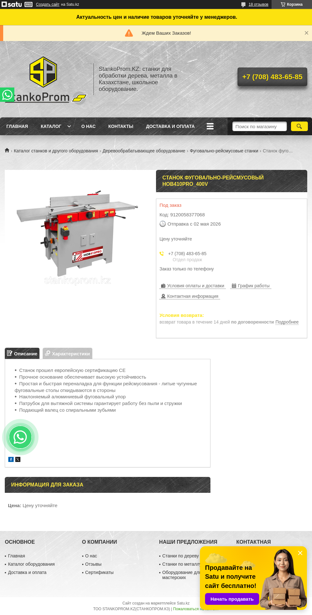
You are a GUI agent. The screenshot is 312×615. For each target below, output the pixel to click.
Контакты (120, 126)
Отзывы (93, 564)
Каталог (51, 126)
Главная (17, 126)
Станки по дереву (180, 555)
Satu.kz (183, 603)
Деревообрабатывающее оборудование (144, 150)
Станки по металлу (182, 564)
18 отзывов (258, 4)
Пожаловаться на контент (196, 609)
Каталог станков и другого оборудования (56, 150)
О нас (88, 126)
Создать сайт (48, 4)
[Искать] (299, 126)
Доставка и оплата (170, 126)
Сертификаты (99, 572)
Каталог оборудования (31, 564)
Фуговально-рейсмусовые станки (224, 150)
